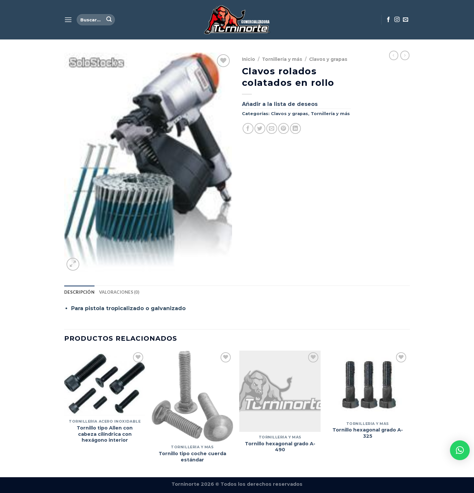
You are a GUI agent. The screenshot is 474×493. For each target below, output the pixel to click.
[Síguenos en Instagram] (397, 20)
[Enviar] (109, 19)
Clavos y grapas (328, 59)
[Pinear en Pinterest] (283, 128)
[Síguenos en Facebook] (388, 20)
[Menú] (68, 20)
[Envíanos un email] (405, 20)
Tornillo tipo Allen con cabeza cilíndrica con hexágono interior (105, 434)
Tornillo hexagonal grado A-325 (367, 433)
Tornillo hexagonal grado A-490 (280, 447)
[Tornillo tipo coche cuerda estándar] (192, 396)
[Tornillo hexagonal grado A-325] (367, 384)
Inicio (248, 59)
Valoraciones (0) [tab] (119, 292)
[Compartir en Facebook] (248, 128)
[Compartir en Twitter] (259, 128)
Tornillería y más (282, 59)
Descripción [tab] (79, 292)
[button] (460, 450)
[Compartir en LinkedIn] (295, 128)
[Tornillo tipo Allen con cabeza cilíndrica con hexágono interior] (104, 383)
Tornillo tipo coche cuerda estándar (192, 457)
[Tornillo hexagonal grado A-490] (280, 391)
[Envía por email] (271, 128)
